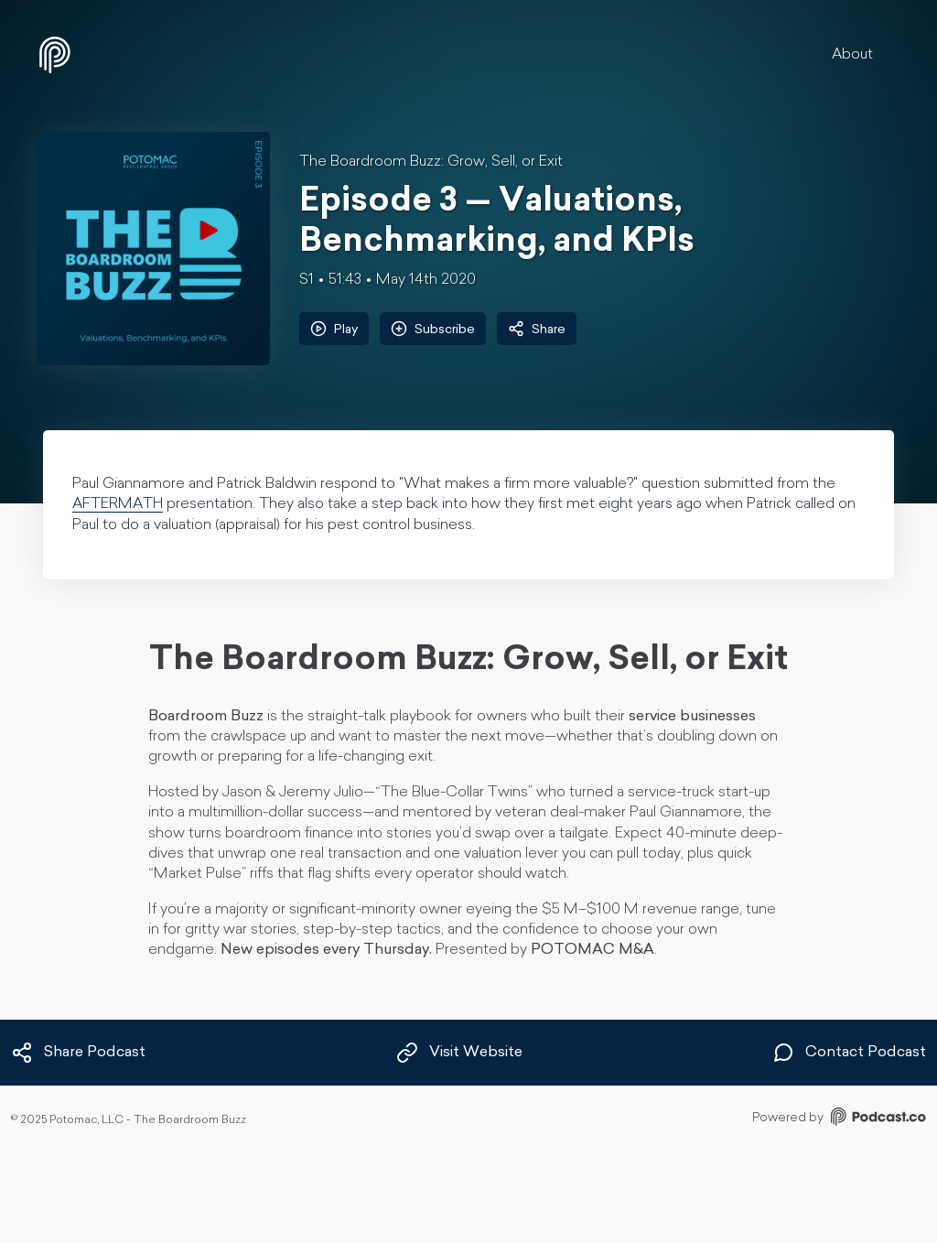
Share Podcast (78, 1053)
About (852, 55)
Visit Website (459, 1053)
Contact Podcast (849, 1053)
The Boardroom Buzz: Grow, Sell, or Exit (431, 162)
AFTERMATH (117, 504)
